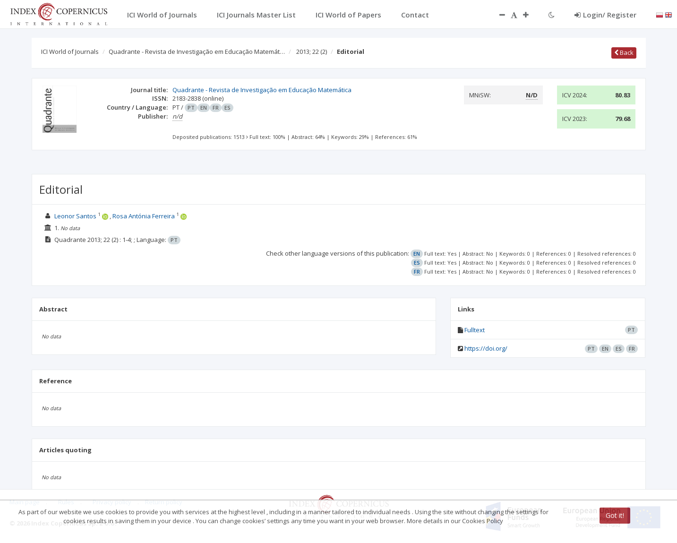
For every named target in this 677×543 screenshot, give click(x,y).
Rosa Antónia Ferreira (143, 216)
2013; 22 (311, 51)
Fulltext (474, 330)
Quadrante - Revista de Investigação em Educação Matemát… (197, 51)
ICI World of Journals (70, 51)
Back (624, 52)
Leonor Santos (75, 216)
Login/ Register (605, 14)
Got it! (615, 515)
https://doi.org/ (485, 348)
